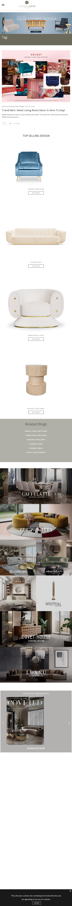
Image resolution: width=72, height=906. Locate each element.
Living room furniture (10, 106)
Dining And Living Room (36, 435)
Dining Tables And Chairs (36, 431)
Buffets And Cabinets (36, 452)
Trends (21, 106)
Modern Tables (36, 448)
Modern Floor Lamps (36, 439)
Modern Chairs (36, 444)
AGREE (37, 903)
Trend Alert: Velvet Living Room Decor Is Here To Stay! (33, 110)
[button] (69, 723)
